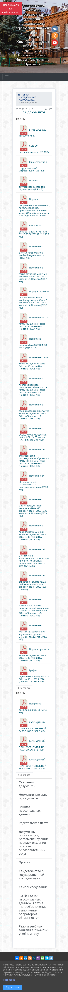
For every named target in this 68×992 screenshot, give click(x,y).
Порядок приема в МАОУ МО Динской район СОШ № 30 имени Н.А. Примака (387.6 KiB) (34, 653)
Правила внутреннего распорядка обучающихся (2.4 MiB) (32, 183)
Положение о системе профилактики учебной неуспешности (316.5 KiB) (31, 250)
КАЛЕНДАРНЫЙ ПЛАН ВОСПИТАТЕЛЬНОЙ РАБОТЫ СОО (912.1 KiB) (32, 743)
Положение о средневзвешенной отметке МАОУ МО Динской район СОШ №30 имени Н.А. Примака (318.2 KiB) (34, 410)
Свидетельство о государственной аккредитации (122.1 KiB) (33, 164)
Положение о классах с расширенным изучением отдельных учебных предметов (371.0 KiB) (33, 631)
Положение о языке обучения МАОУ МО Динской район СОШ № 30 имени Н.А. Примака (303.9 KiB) (33, 273)
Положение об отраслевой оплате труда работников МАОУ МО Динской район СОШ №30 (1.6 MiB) (32, 581)
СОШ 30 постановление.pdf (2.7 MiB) (34, 147)
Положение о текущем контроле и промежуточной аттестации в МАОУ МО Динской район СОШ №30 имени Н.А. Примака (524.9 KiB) (34, 606)
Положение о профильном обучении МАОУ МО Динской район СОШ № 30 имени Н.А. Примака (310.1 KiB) (32, 531)
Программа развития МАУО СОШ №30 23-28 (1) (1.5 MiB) (33, 341)
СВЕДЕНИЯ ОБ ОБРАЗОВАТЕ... (27, 98)
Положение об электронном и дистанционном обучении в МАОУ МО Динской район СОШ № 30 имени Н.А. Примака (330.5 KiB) (34, 456)
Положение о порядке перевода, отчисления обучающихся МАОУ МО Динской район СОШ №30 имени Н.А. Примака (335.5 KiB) (33, 385)
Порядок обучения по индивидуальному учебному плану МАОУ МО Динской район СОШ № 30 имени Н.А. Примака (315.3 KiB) (34, 298)
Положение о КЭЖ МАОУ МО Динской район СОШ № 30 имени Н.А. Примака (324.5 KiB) (33, 361)
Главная (23, 94)
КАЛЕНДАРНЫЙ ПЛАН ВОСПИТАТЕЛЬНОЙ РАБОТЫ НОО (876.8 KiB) (32, 762)
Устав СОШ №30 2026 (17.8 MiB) (32, 131)
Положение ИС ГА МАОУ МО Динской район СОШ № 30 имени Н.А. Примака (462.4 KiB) (33, 321)
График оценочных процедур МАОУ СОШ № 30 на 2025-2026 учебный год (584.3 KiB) (34, 674)
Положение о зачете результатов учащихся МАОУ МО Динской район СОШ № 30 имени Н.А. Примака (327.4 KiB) (33, 506)
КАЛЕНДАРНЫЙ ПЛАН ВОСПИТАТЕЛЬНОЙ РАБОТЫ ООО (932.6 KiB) (32, 725)
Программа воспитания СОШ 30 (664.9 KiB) (33, 706)
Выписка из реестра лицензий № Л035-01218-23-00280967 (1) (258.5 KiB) (34, 229)
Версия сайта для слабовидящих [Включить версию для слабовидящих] (11, 8)
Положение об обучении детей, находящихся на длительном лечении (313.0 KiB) (33, 481)
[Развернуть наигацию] (6, 77)
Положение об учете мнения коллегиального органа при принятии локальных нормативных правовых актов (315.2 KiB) (34, 556)
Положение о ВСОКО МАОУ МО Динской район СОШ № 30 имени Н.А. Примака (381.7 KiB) (33, 432)
